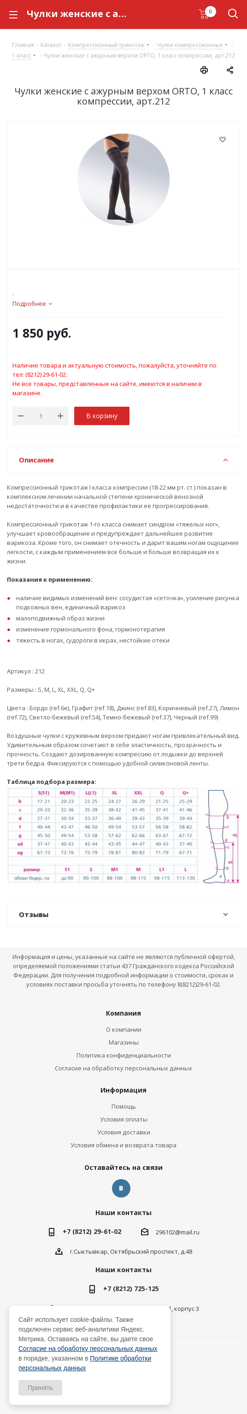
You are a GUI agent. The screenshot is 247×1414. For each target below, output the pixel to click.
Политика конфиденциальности (123, 1055)
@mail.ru (187, 1232)
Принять (40, 1387)
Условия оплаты (123, 1119)
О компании (123, 1029)
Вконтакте (121, 1188)
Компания (123, 1013)
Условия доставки (123, 1132)
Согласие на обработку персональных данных (123, 1068)
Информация (123, 1090)
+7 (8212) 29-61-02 (92, 1231)
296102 (165, 1232)
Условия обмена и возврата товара (123, 1145)
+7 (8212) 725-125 (131, 1288)
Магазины (124, 1042)
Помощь (124, 1106)
